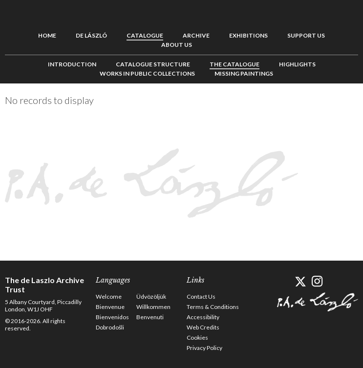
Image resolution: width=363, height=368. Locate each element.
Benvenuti (150, 317)
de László (91, 35)
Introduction (72, 64)
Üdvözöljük (151, 296)
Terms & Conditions (213, 306)
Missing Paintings (243, 73)
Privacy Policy (204, 347)
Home (47, 35)
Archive (196, 35)
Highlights (297, 64)
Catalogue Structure (153, 64)
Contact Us (201, 296)
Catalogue (145, 35)
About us (176, 44)
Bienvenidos (112, 317)
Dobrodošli (110, 327)
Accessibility (203, 317)
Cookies (197, 337)
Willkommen (153, 306)
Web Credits (203, 327)
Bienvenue (110, 306)
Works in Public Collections (147, 73)
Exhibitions (248, 35)
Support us (306, 35)
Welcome (109, 296)
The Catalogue (234, 64)
